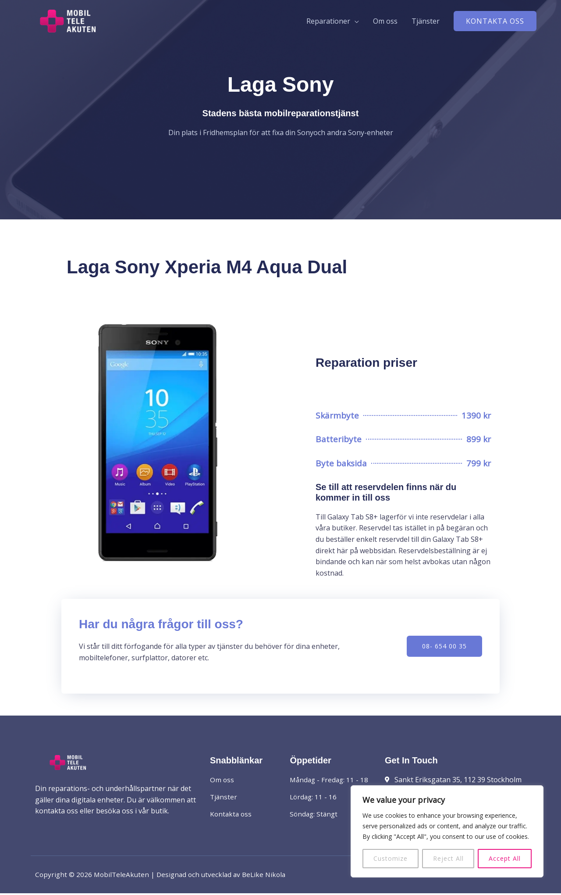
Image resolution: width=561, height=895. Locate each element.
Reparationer (328, 22)
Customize (390, 858)
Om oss (385, 22)
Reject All (448, 858)
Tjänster (426, 22)
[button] (495, 22)
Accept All (505, 858)
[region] (447, 831)
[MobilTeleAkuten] (83, 21)
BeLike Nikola (271, 876)
